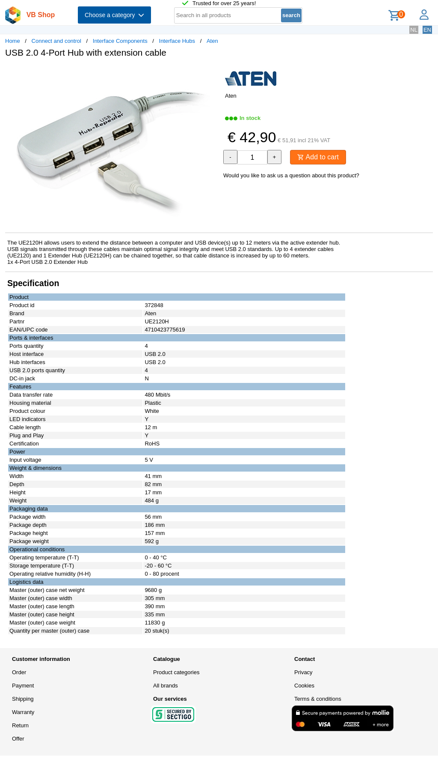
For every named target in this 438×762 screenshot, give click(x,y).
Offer (18, 738)
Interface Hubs (177, 41)
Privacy (303, 672)
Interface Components (120, 41)
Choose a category (114, 15)
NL (413, 30)
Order (19, 672)
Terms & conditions (317, 699)
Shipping (23, 699)
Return (20, 725)
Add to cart (318, 157)
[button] (211, 73)
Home (12, 41)
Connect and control (56, 41)
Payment (23, 685)
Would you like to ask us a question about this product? (291, 175)
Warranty (23, 712)
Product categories (176, 672)
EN (427, 30)
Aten (212, 41)
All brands (165, 685)
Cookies (304, 685)
